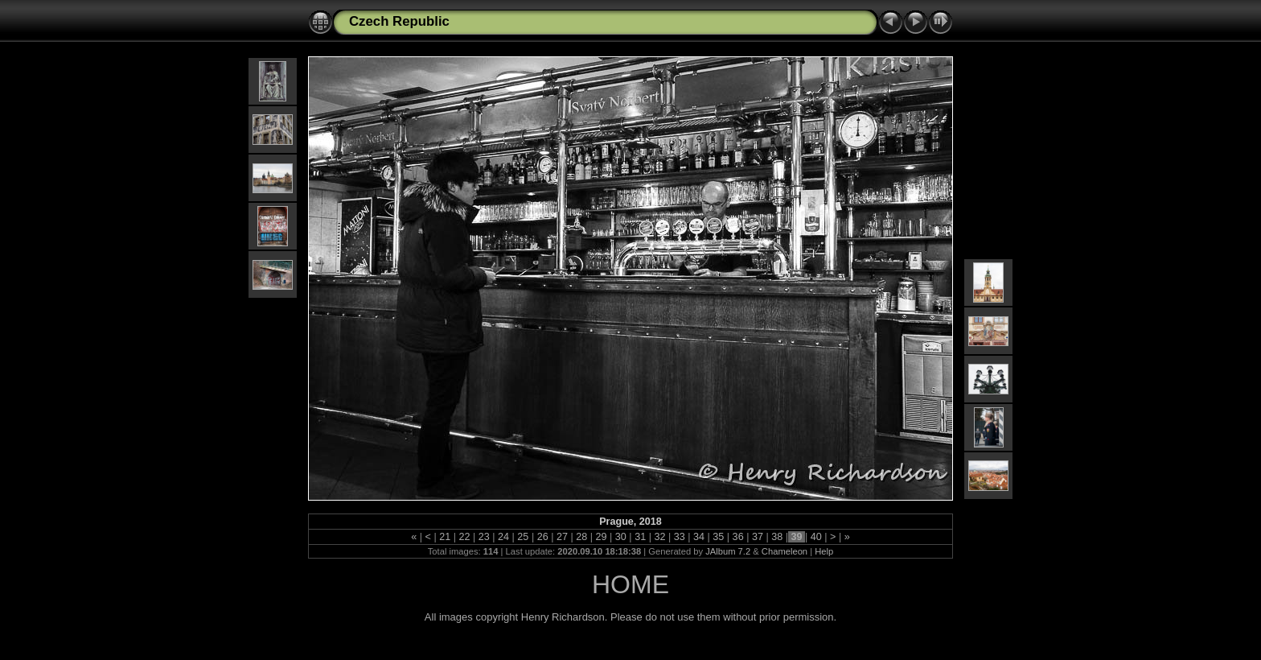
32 (659, 536)
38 (777, 536)
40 (815, 536)
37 (757, 536)
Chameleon (784, 551)
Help (824, 551)
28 (581, 536)
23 (483, 536)
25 (523, 536)
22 (464, 536)
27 (561, 536)
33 (679, 536)
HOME (630, 584)
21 (445, 536)
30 (620, 536)
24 (503, 536)
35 (718, 536)
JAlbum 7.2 (727, 551)
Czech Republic (399, 21)
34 (699, 536)
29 (601, 536)
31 (640, 536)
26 (542, 536)
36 (737, 536)
